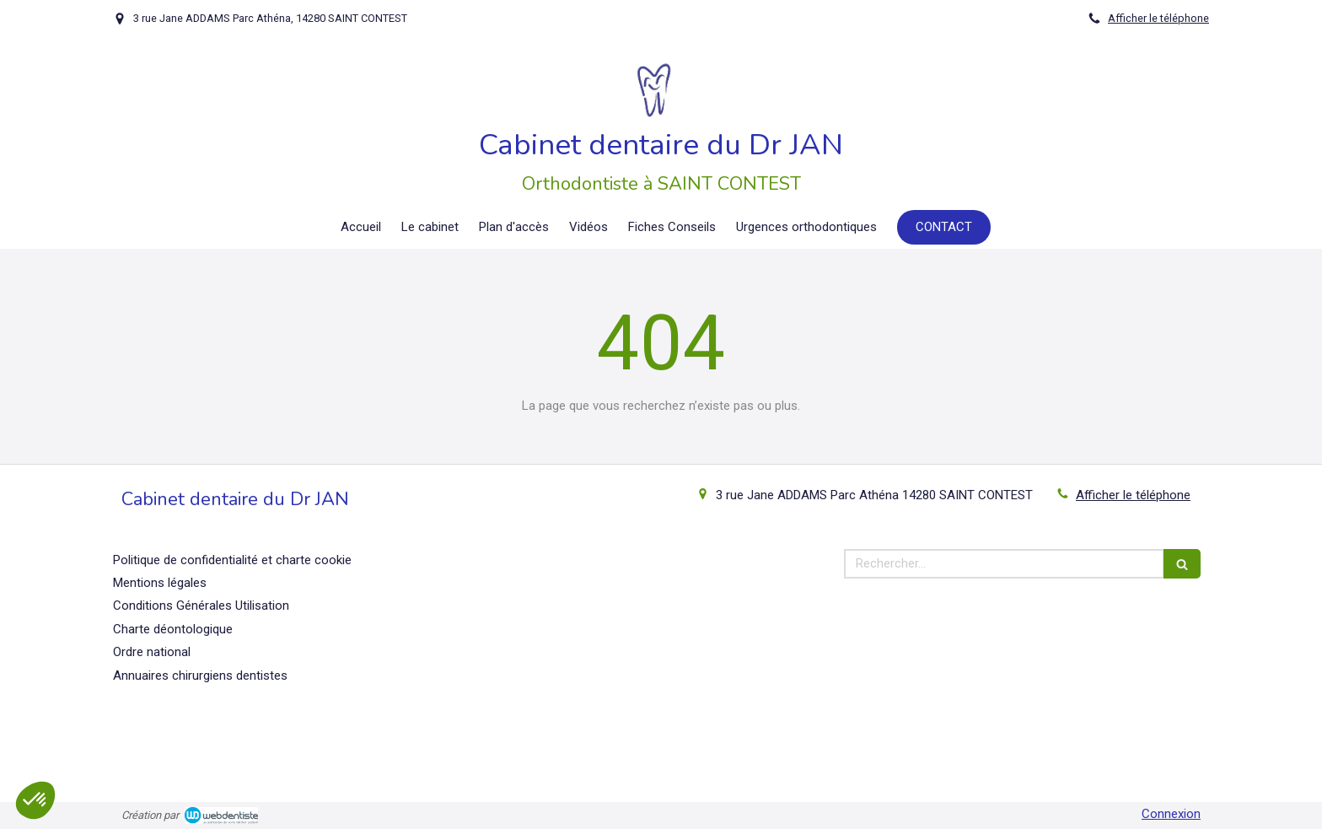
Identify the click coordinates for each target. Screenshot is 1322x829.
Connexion (1171, 813)
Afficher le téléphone (1158, 18)
